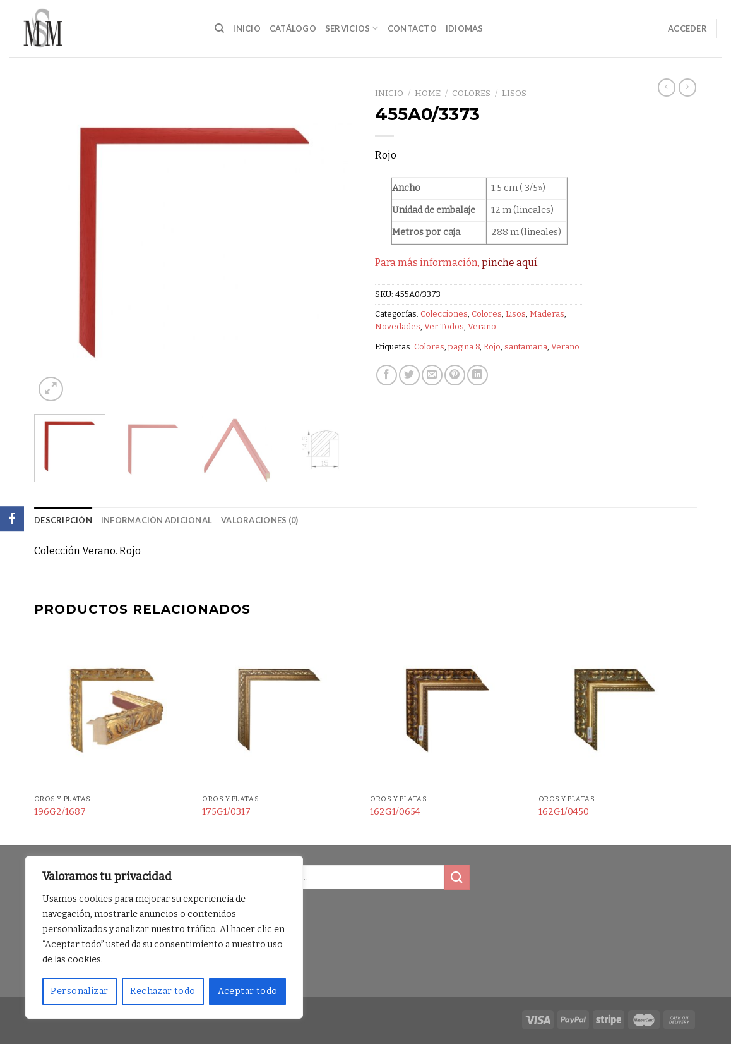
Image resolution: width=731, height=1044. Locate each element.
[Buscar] (219, 28)
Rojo (492, 346)
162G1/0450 (563, 811)
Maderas (547, 314)
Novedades (397, 326)
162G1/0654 (395, 811)
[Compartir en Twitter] (409, 375)
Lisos (514, 93)
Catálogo (293, 28)
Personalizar (79, 991)
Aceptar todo (248, 991)
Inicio (247, 28)
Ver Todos (444, 326)
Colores (471, 93)
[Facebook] (12, 518)
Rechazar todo (162, 991)
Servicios (352, 28)
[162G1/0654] (448, 711)
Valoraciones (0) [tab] (259, 520)
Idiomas (465, 28)
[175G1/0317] (280, 711)
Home (428, 93)
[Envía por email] (432, 375)
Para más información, (457, 263)
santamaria (525, 346)
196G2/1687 (60, 811)
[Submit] (457, 877)
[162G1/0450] (616, 711)
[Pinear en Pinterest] (454, 375)
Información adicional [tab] (156, 520)
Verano (482, 326)
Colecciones (444, 314)
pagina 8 (464, 346)
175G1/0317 (226, 811)
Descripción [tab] (63, 520)
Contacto (412, 28)
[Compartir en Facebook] (386, 375)
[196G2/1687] (112, 711)
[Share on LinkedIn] (477, 375)
